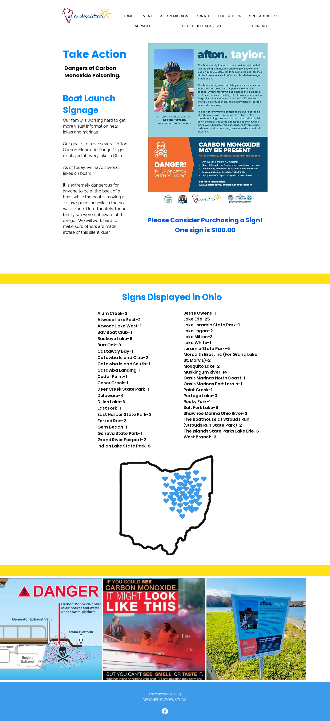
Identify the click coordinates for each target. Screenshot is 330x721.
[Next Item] (297, 629)
